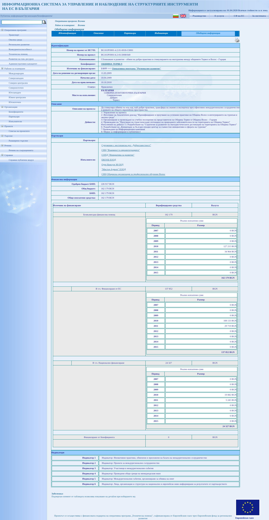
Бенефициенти (16, 112)
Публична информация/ (12, 16)
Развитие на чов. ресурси (21, 59)
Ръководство (199, 16)
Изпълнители (15, 121)
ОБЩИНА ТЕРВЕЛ (111, 64)
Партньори (14, 116)
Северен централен (18, 83)
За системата (259, 16)
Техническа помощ (18, 54)
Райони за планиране (14, 68)
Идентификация (67, 33)
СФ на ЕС (239, 16)
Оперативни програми (15, 30)
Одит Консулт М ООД (112, 164)
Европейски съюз (244, 518)
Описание (99, 33)
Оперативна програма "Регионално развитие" (136, 68)
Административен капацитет (23, 64)
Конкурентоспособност (20, 49)
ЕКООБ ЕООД (109, 160)
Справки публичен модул (21, 160)
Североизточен (16, 88)
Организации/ (31, 16)
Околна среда (15, 39)
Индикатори (161, 33)
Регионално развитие (19, 44)
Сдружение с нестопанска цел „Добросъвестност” (126, 145)
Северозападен (16, 78)
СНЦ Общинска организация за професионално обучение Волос (133, 174)
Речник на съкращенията (21, 150)
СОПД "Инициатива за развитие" (118, 155)
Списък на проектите (19, 131)
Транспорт (14, 35)
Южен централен (17, 97)
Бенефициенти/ (45, 16)
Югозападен (15, 92)
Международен (16, 73)
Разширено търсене (18, 141)
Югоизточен (15, 102)
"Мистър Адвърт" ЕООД (114, 169)
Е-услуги (219, 16)
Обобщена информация (208, 33)
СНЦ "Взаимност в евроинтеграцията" (121, 150)
